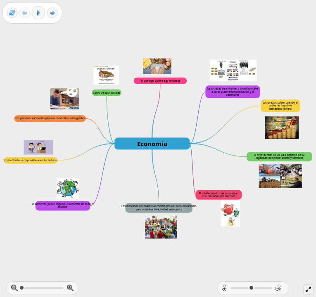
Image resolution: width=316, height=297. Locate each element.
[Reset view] (12, 13)
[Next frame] (52, 13)
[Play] (38, 12)
